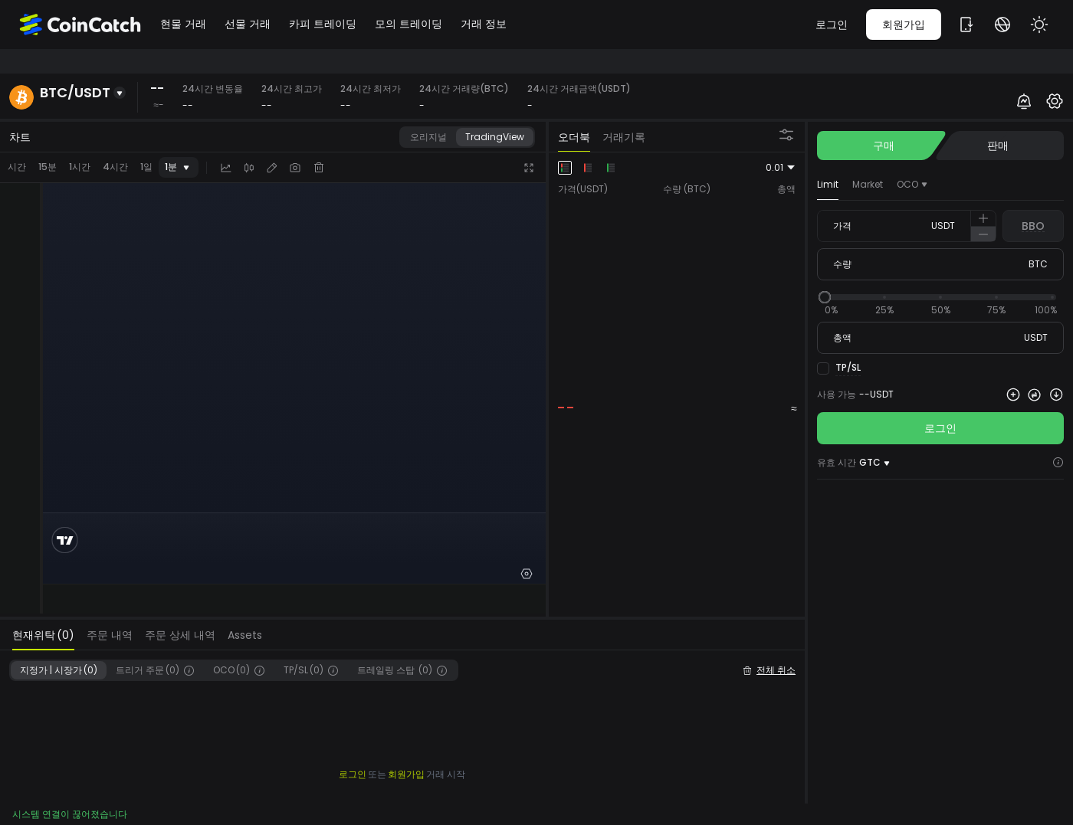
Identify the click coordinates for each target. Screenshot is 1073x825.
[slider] (824, 297)
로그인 (831, 24)
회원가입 (903, 24)
